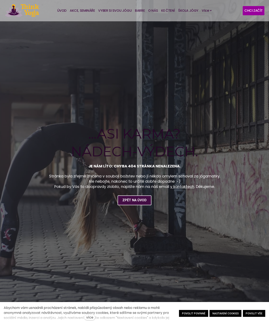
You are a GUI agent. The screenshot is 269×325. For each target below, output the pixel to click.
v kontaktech (182, 189)
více (89, 317)
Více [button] (207, 10)
